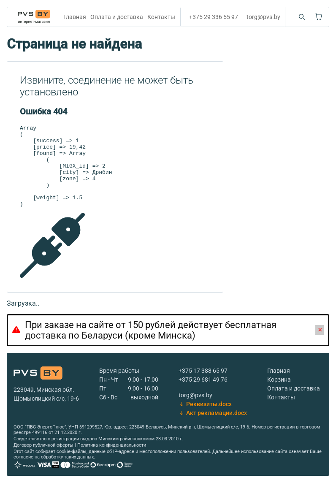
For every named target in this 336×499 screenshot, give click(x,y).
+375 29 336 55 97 (213, 17)
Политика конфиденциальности (111, 461)
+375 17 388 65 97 (203, 387)
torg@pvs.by (263, 17)
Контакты (161, 17)
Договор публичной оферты (43, 461)
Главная (74, 17)
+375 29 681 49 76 (203, 396)
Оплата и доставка (116, 17)
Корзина (279, 396)
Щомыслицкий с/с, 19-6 (46, 415)
